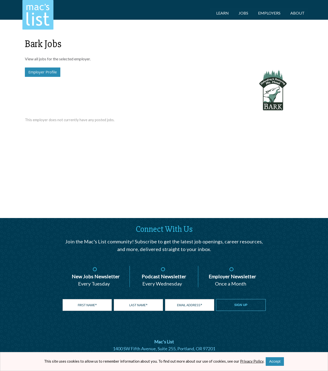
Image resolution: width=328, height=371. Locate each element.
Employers (269, 13)
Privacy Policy (251, 361)
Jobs (243, 13)
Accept (274, 361)
